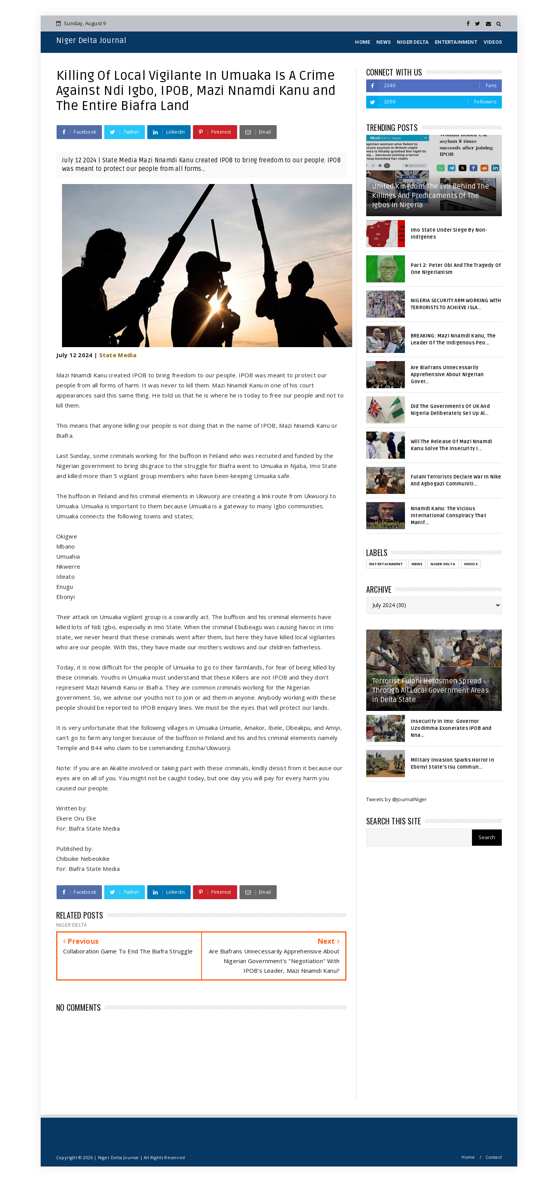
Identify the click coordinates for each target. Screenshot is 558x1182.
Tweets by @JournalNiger (396, 799)
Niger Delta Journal (91, 40)
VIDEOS (493, 42)
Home (468, 1157)
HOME (362, 42)
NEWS (383, 42)
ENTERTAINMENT (456, 42)
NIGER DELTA (413, 42)
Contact (494, 1157)
